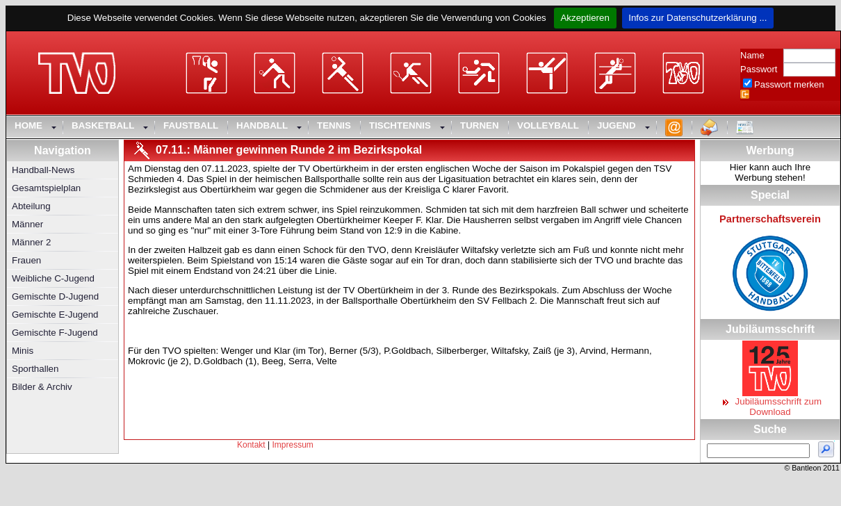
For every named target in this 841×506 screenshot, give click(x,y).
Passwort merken (789, 84)
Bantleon (806, 468)
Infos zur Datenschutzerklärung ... (698, 18)
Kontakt (251, 445)
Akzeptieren (585, 18)
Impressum (292, 445)
